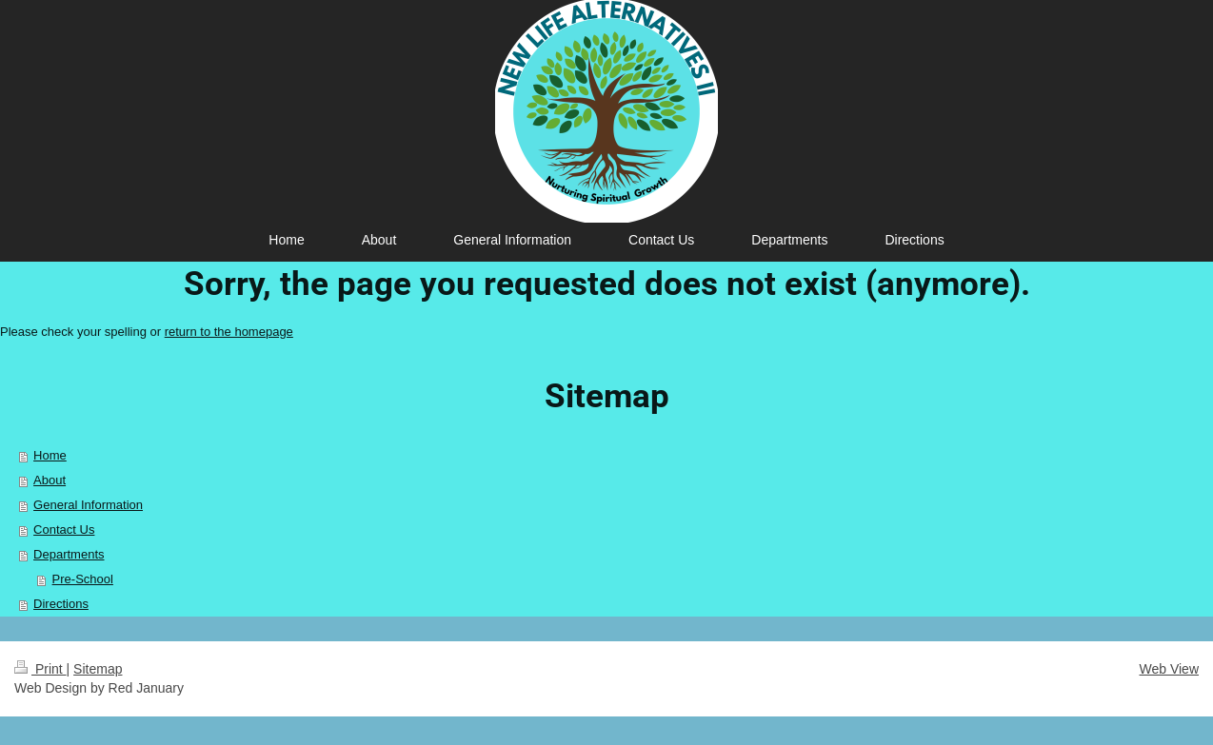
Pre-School (82, 579)
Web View (1169, 668)
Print (40, 668)
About (49, 480)
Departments (68, 554)
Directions (61, 604)
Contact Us (63, 529)
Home (50, 455)
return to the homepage (229, 331)
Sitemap (97, 668)
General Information (88, 505)
